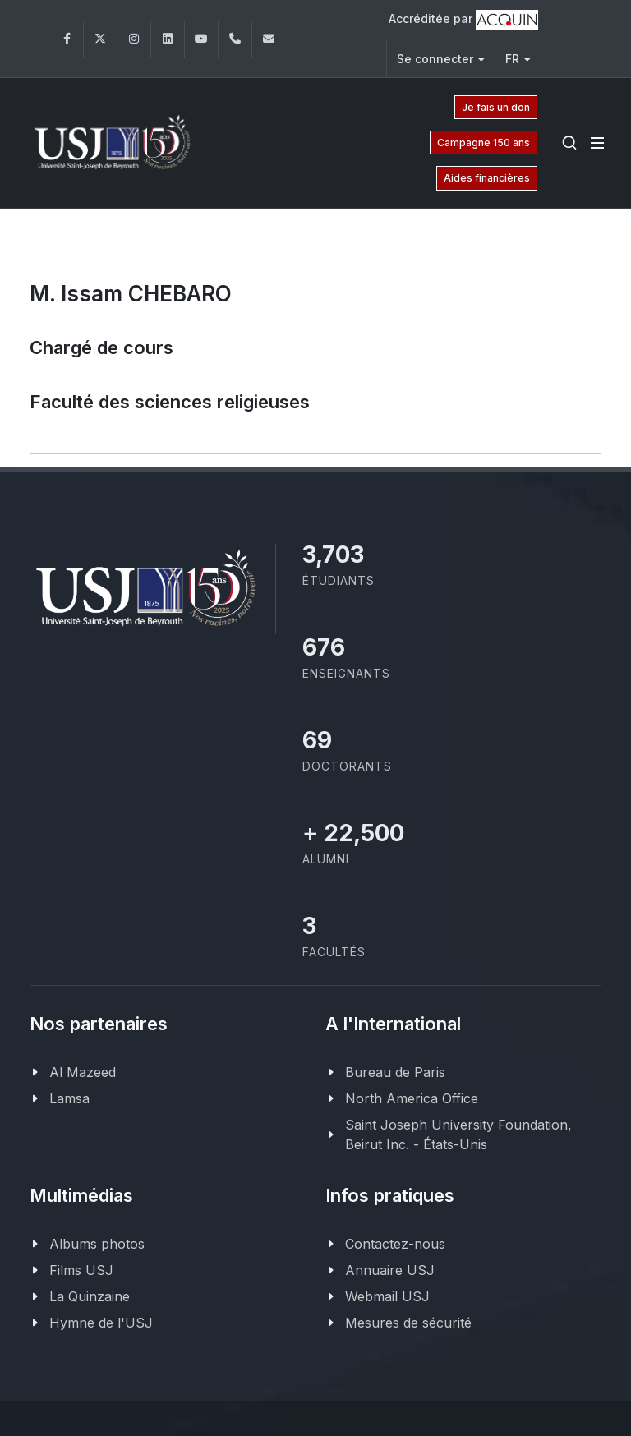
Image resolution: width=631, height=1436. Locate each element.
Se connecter (441, 58)
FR (518, 58)
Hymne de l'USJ (101, 1322)
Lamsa (69, 1098)
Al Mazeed (82, 1072)
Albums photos (97, 1244)
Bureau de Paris (395, 1072)
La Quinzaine (89, 1296)
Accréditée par (463, 20)
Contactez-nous (395, 1244)
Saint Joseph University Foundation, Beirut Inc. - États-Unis (458, 1134)
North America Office (411, 1098)
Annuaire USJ (390, 1270)
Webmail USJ (387, 1296)
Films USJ (81, 1270)
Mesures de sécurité (408, 1322)
